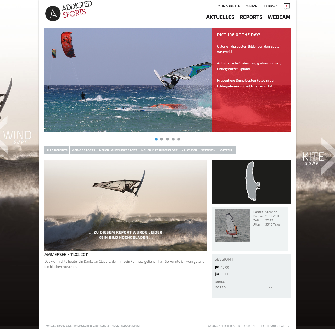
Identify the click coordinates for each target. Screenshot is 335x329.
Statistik (208, 150)
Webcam (279, 17)
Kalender (189, 150)
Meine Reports (83, 150)
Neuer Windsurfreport (118, 150)
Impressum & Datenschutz (91, 325)
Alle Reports (57, 150)
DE (287, 5)
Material (226, 150)
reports (251, 17)
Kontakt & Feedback (261, 5)
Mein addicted (229, 5)
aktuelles (220, 17)
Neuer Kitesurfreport (159, 150)
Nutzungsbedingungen (126, 325)
